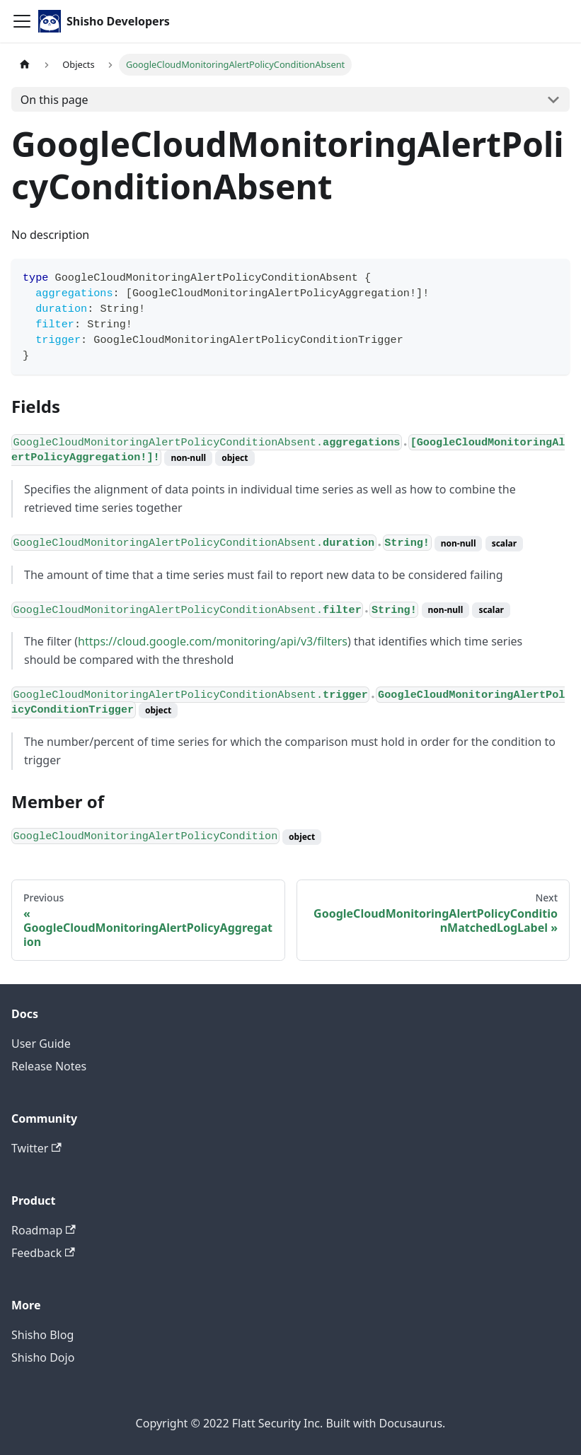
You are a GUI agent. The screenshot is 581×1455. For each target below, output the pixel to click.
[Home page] (24, 65)
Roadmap (43, 1230)
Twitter (36, 1148)
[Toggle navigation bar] (22, 21)
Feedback (43, 1253)
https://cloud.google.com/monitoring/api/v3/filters (212, 641)
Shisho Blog (42, 1335)
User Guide (41, 1043)
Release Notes (48, 1066)
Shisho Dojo (42, 1357)
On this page (54, 99)
